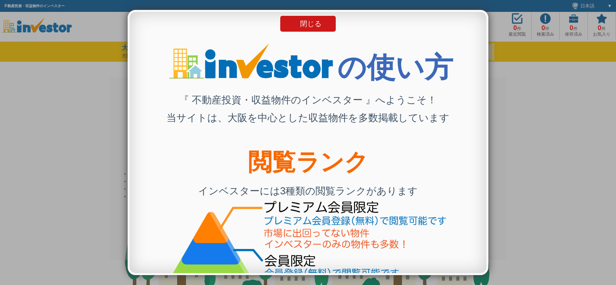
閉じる (310, 24)
